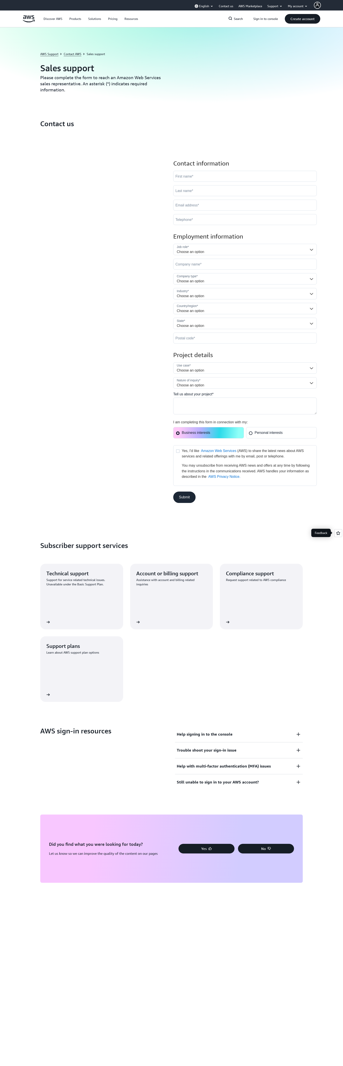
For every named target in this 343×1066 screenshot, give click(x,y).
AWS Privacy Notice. (224, 476)
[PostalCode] (245, 338)
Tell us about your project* (193, 394)
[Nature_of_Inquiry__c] (245, 382)
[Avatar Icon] (317, 5)
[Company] (245, 264)
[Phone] (245, 219)
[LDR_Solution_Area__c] (245, 368)
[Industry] (245, 293)
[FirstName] (245, 176)
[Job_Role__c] (245, 249)
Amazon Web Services (218, 451)
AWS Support (49, 54)
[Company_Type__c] (245, 278)
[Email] (245, 205)
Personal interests (266, 432)
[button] (53, 19)
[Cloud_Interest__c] (245, 406)
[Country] (245, 308)
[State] (245, 323)
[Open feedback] (338, 533)
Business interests (193, 432)
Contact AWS (72, 54)
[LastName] (245, 190)
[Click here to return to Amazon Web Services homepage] (29, 21)
